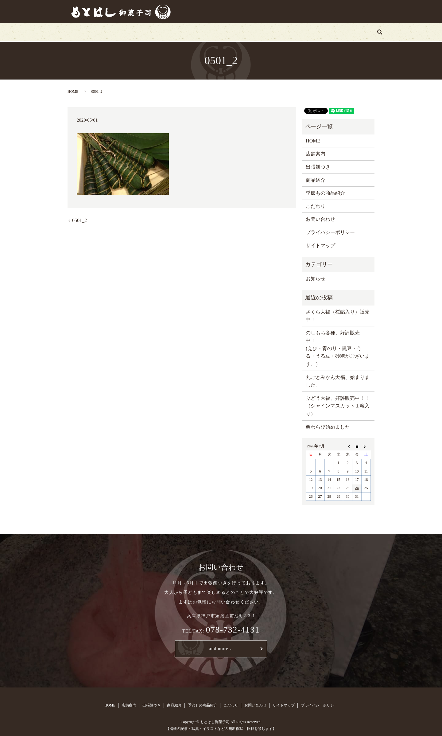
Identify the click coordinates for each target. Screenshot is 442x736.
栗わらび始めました (328, 427)
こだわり (279, 32)
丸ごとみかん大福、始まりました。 (338, 381)
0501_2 (79, 220)
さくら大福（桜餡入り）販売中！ (338, 315)
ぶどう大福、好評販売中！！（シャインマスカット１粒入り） (338, 405)
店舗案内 (128, 32)
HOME (99, 32)
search (346, 32)
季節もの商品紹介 (237, 32)
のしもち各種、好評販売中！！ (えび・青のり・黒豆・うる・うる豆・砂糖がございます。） (338, 348)
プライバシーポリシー (330, 232)
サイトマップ (320, 245)
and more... (221, 648)
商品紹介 (196, 32)
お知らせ (315, 278)
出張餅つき (162, 32)
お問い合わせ (315, 32)
